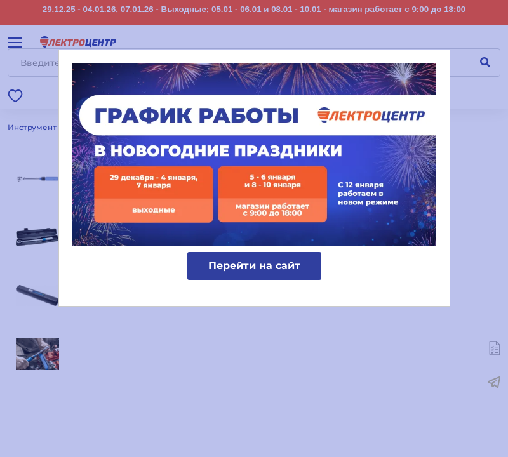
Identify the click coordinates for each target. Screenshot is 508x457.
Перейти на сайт (254, 266)
